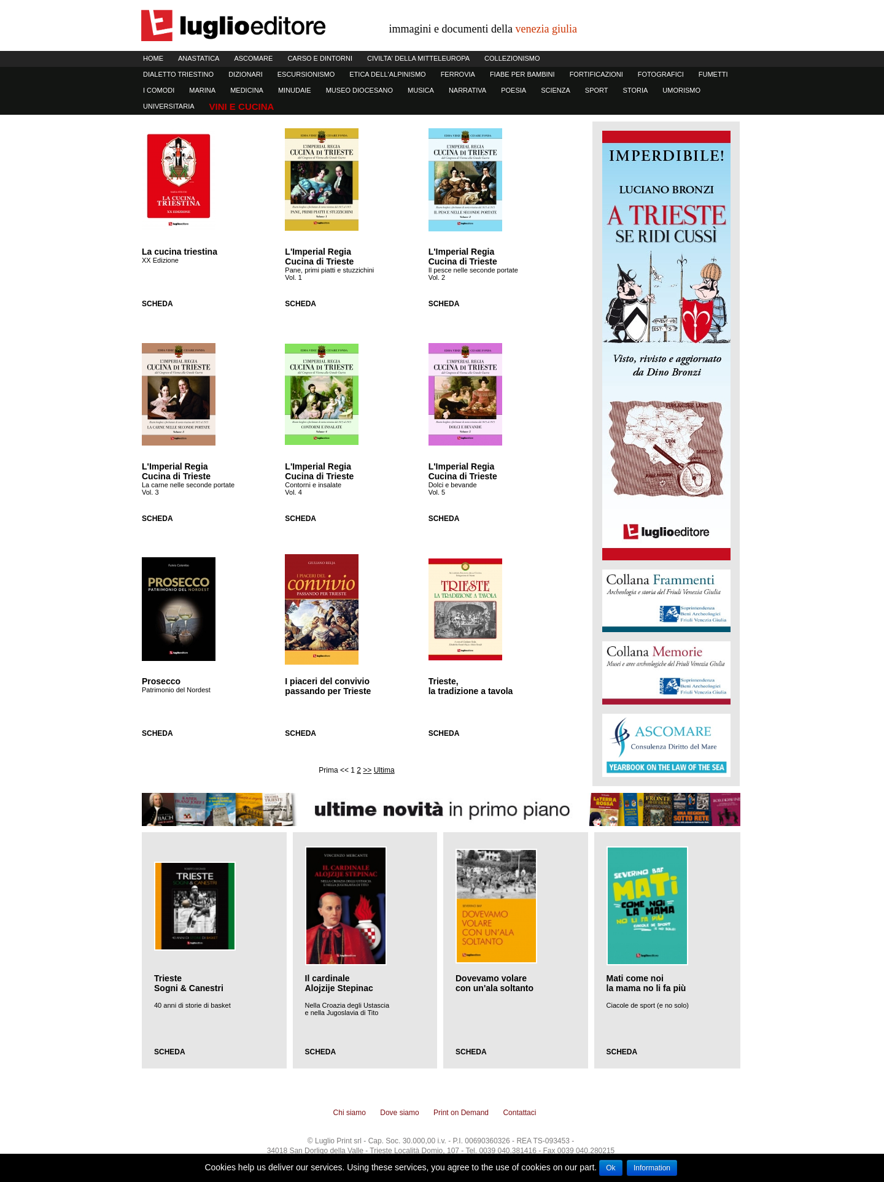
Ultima (384, 770)
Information (652, 1168)
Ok (610, 1168)
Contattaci (519, 1112)
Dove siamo (399, 1112)
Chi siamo (349, 1112)
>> (367, 770)
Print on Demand (461, 1112)
